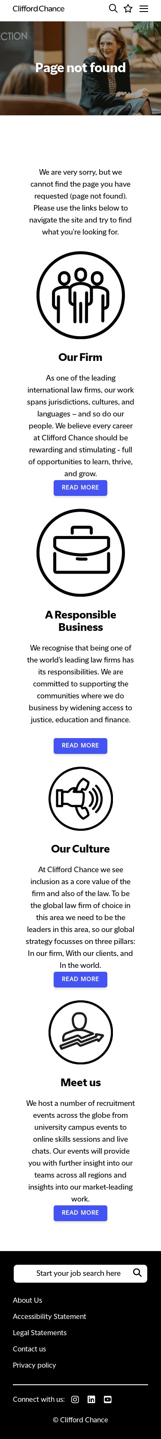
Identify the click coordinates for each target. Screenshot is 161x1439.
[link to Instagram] (75, 1399)
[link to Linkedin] (91, 1399)
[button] (113, 8)
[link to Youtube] (108, 1399)
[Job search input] (80, 1274)
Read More (80, 487)
